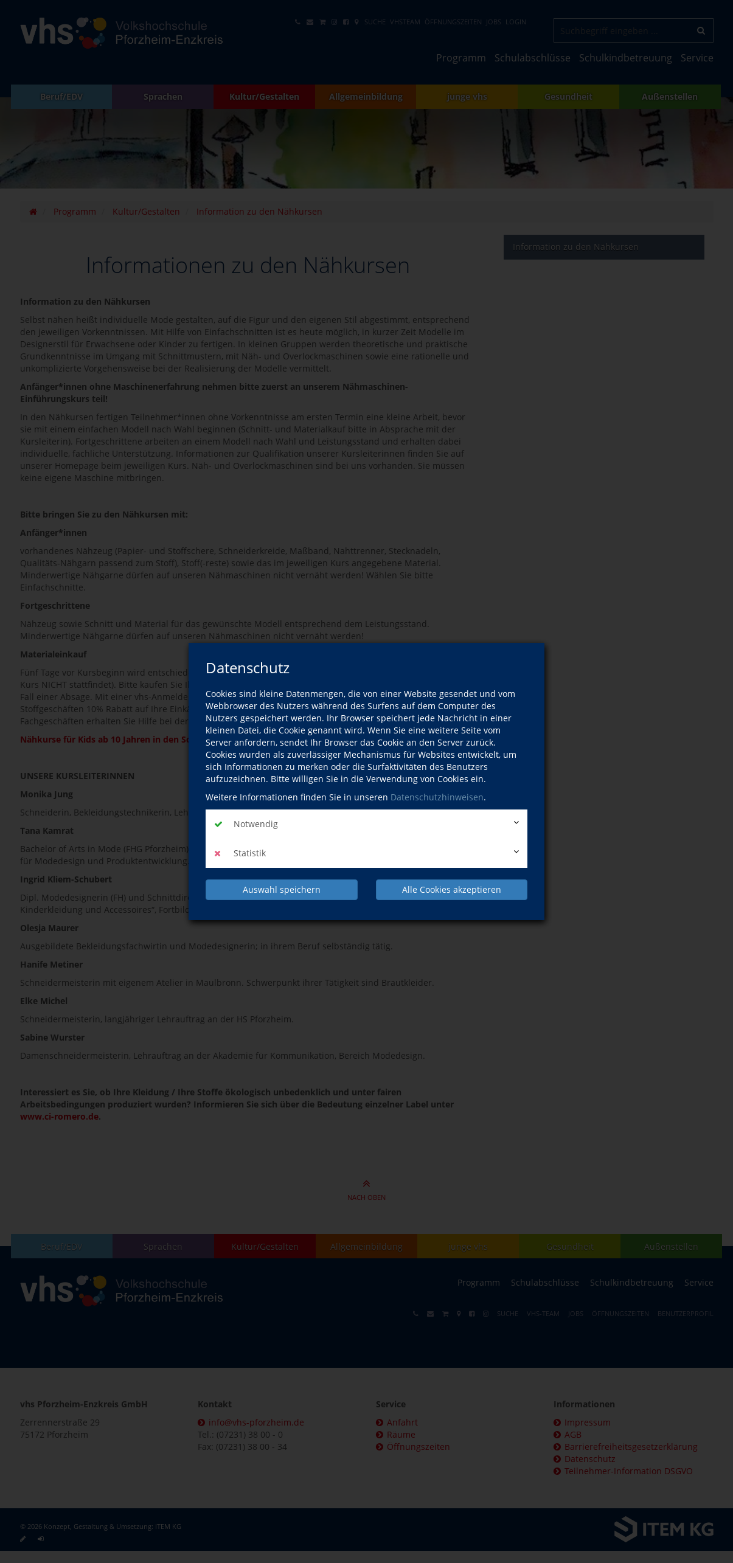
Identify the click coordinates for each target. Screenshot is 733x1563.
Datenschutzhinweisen (437, 797)
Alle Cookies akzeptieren (451, 889)
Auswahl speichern (282, 889)
